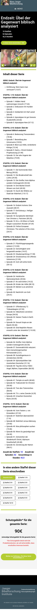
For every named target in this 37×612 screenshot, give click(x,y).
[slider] (11, 65)
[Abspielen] (2, 65)
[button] (18, 9)
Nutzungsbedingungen (28, 591)
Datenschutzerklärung (28, 589)
